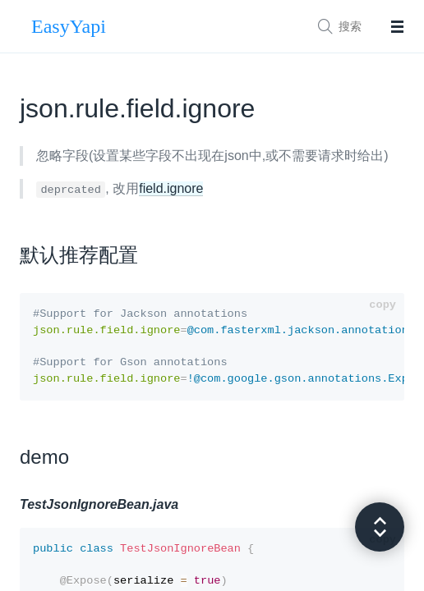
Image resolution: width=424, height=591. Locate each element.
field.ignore (171, 188)
